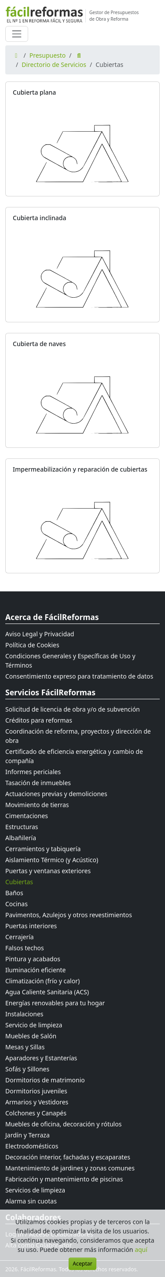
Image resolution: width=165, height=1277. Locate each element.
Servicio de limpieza (33, 1025)
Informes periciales (33, 772)
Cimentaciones (26, 816)
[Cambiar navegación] (16, 34)
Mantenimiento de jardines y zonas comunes (70, 1168)
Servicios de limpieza (35, 1190)
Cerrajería (19, 937)
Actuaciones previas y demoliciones (56, 794)
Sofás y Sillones (27, 1069)
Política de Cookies (32, 645)
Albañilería (20, 838)
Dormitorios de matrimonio (45, 1080)
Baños (14, 893)
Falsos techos (24, 948)
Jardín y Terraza (27, 1135)
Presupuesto (47, 55)
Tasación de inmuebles (38, 783)
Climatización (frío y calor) (42, 981)
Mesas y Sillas (24, 1047)
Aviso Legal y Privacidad (39, 634)
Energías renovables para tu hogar (55, 1003)
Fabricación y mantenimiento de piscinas (64, 1179)
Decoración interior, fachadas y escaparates (67, 1157)
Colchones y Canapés (35, 1113)
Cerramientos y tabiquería (43, 849)
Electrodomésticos (31, 1146)
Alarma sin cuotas (31, 1201)
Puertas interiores (31, 926)
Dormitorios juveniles (36, 1091)
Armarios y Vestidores (36, 1102)
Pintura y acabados (32, 959)
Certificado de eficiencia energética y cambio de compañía (74, 756)
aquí (141, 1249)
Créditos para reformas (38, 720)
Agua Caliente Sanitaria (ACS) (47, 992)
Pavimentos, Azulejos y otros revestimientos (68, 915)
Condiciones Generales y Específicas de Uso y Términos (70, 660)
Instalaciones (24, 1014)
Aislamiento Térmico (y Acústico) (51, 860)
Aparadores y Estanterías (41, 1058)
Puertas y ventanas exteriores (48, 871)
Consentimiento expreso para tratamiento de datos (79, 676)
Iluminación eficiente (35, 970)
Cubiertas (19, 882)
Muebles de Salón (30, 1036)
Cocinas (16, 904)
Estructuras (21, 827)
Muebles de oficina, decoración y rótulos (63, 1124)
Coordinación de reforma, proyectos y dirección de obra (78, 736)
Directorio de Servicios (54, 64)
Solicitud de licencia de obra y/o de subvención (72, 709)
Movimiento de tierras (37, 805)
